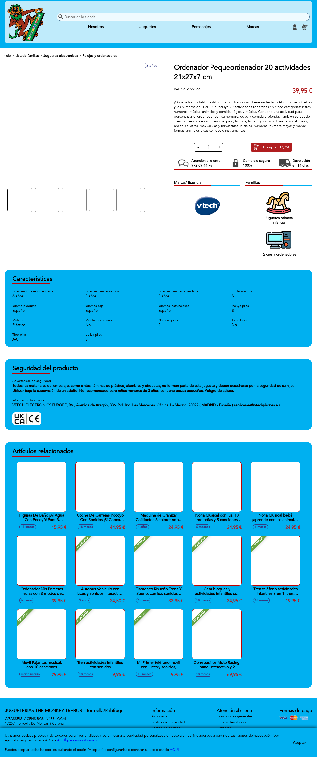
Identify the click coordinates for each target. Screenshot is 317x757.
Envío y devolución (231, 722)
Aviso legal (159, 716)
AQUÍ (174, 749)
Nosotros (96, 27)
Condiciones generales (234, 716)
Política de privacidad (168, 722)
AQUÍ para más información (78, 740)
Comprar (276, 147)
